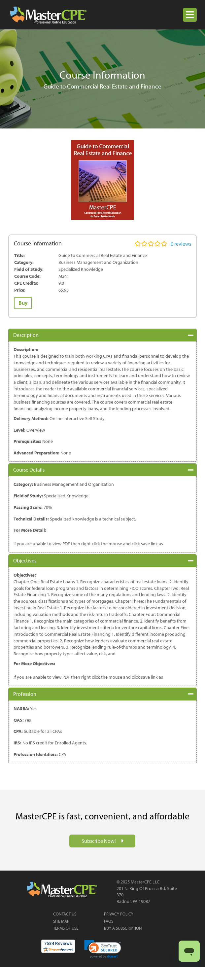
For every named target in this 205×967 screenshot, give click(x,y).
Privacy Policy (118, 913)
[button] (190, 15)
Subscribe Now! (99, 841)
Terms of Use (65, 928)
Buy (22, 303)
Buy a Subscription (123, 928)
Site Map (61, 921)
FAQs (108, 921)
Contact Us (64, 913)
